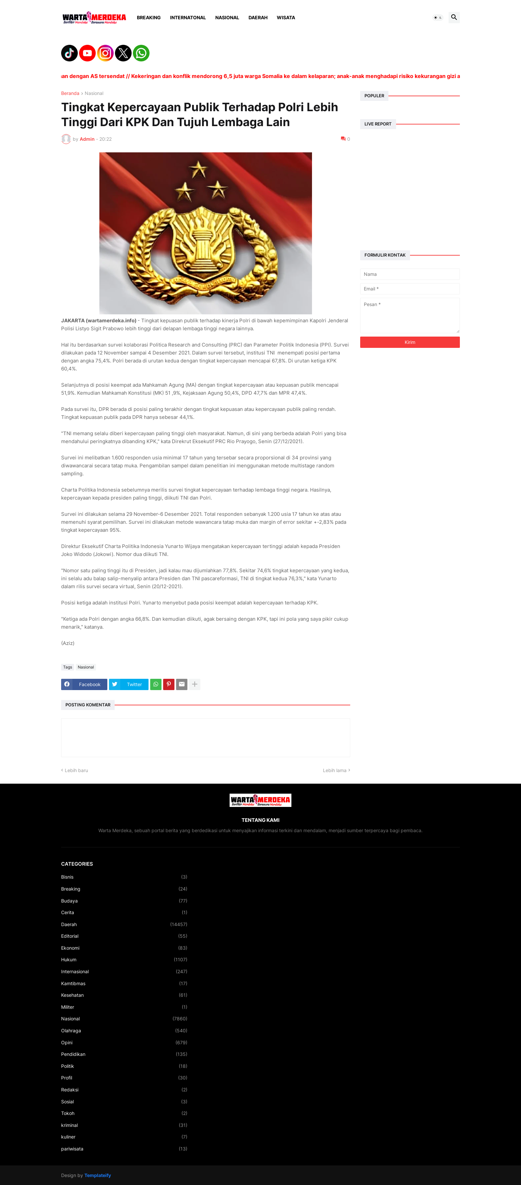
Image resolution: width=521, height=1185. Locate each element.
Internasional (124, 971)
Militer (124, 1007)
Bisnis (124, 877)
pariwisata (124, 1149)
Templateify (97, 1175)
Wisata (286, 17)
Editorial (124, 936)
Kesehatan (124, 995)
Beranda (70, 93)
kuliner (124, 1137)
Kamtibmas (124, 983)
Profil (124, 1077)
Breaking (149, 17)
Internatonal (188, 17)
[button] (438, 17)
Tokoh (124, 1113)
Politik (124, 1066)
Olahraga (124, 1030)
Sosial (124, 1101)
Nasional (227, 17)
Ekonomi (124, 948)
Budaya (124, 901)
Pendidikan (124, 1054)
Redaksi (124, 1089)
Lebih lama (335, 770)
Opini (124, 1042)
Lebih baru (76, 770)
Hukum (124, 959)
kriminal (124, 1125)
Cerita (124, 912)
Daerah (258, 17)
